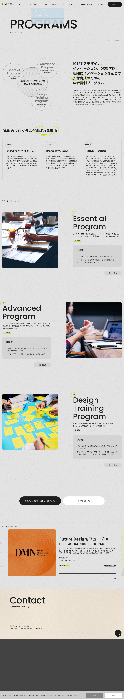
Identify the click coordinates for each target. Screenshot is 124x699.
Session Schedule (50, 4)
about (21, 4)
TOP (109, 41)
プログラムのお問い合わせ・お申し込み (40, 501)
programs (33, 4)
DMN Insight (86, 4)
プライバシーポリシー (60, 696)
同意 (113, 696)
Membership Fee (69, 4)
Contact (115, 4)
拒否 (94, 696)
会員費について (84, 501)
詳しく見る (113, 273)
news (100, 4)
